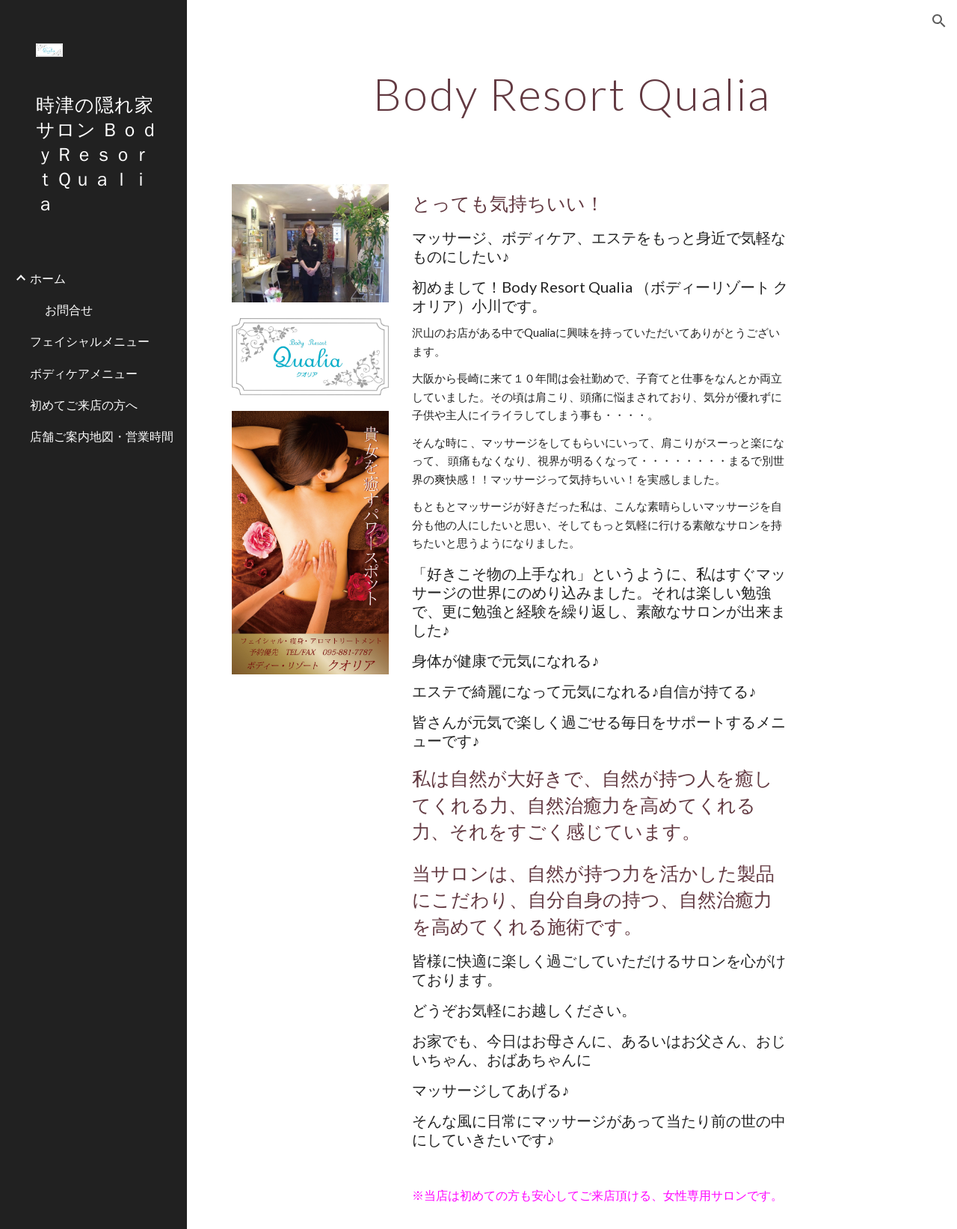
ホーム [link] (48, 278)
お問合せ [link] (69, 309)
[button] (939, 21)
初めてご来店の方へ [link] (84, 404)
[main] (572, 93)
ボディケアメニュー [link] (84, 373)
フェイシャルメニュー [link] (90, 341)
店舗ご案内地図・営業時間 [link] (101, 436)
